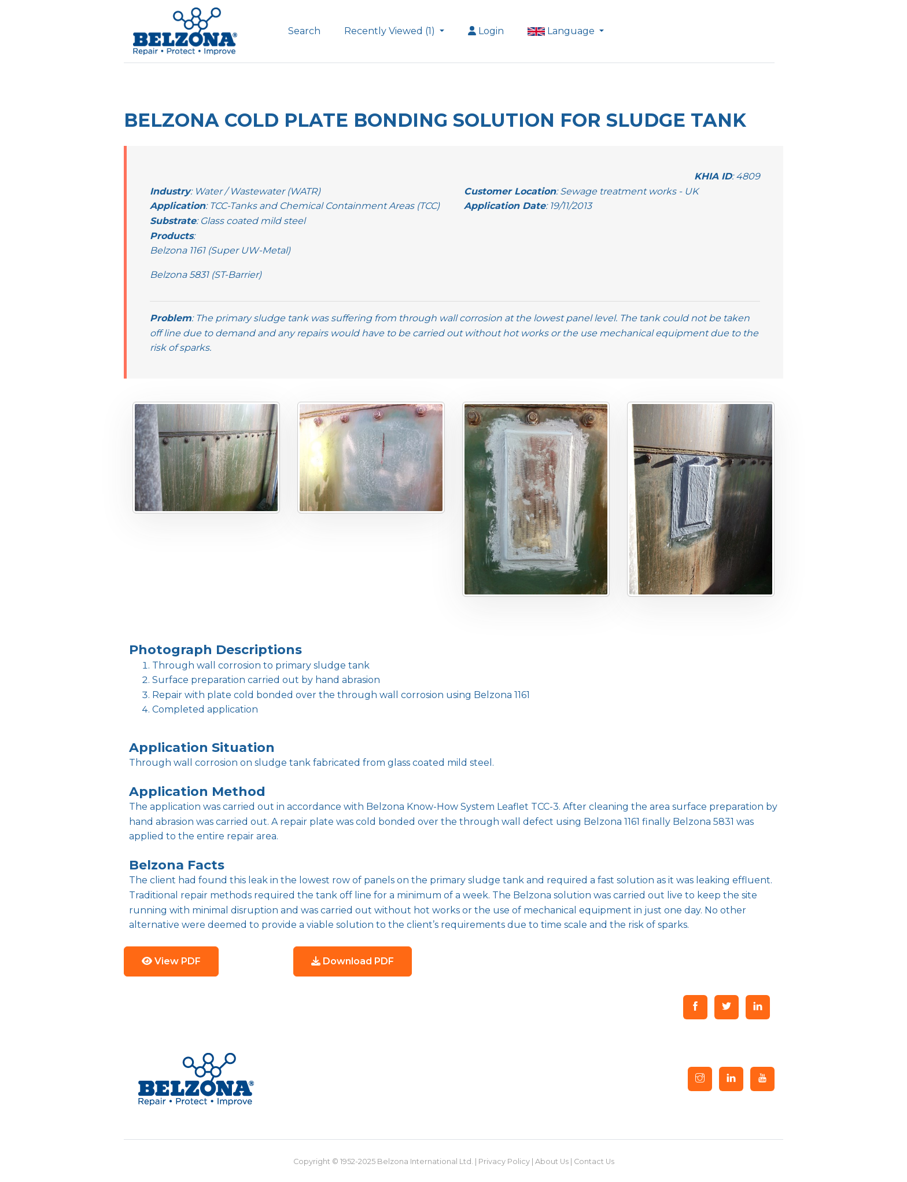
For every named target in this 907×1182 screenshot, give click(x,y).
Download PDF (352, 961)
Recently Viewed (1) (390, 30)
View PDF (171, 961)
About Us (552, 1161)
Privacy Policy (504, 1161)
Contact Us (594, 1161)
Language (562, 30)
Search (304, 30)
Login (486, 30)
